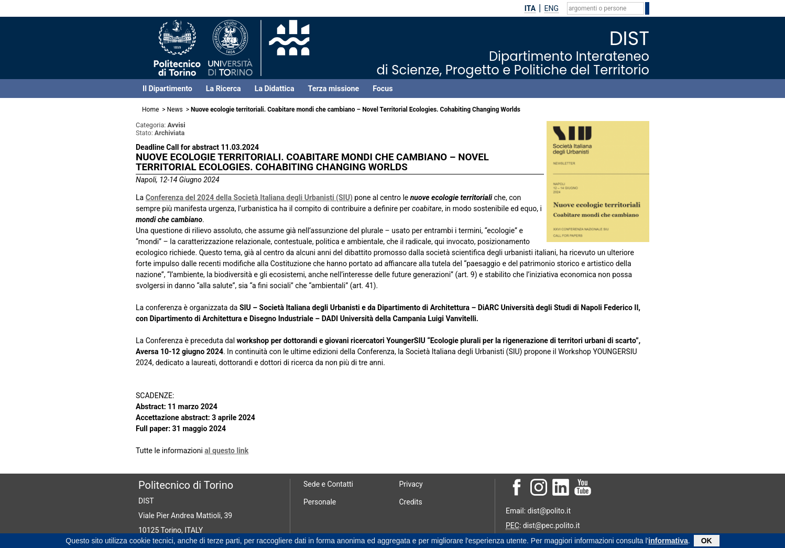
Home (150, 109)
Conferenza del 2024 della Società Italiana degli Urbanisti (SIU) (249, 197)
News (175, 109)
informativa (668, 542)
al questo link (226, 450)
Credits (410, 502)
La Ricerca (223, 88)
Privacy (411, 484)
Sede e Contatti (328, 484)
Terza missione (333, 88)
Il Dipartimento (167, 88)
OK (706, 542)
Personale (319, 502)
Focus (382, 88)
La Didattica (275, 88)
